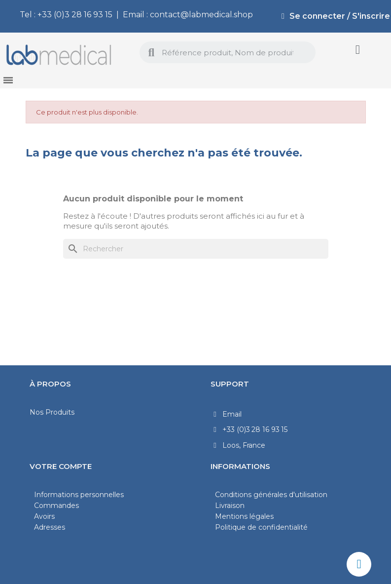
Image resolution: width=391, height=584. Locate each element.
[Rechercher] (195, 249)
